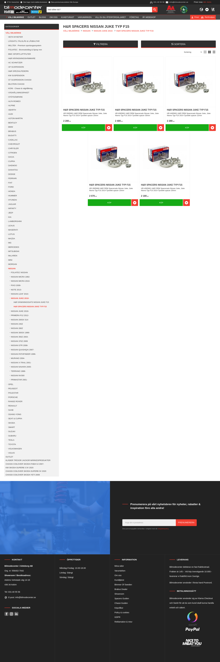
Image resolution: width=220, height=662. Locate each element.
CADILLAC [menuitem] (13, 140)
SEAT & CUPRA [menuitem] (15, 419)
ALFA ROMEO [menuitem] (14, 101)
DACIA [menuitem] (11, 157)
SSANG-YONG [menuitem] (14, 414)
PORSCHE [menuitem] (13, 397)
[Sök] (155, 9)
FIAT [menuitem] (10, 183)
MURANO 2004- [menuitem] (18, 358)
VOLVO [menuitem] (11, 453)
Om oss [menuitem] (53, 17)
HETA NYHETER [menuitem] (15, 37)
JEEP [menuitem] (10, 213)
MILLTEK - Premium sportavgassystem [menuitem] (24, 45)
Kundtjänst (119, 580)
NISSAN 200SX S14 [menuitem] (19, 320)
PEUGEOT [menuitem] (13, 388)
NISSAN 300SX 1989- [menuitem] (20, 333)
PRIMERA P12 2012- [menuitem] (20, 315)
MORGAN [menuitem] (12, 264)
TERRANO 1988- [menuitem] (18, 371)
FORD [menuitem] (11, 187)
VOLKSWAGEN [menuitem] (15, 449)
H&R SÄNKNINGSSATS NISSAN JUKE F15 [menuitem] (31, 302)
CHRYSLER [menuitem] (13, 148)
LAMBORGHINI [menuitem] (15, 221)
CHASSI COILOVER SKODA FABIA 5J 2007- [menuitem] (25, 464)
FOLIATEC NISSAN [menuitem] (19, 272)
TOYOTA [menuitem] (12, 444)
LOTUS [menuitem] (11, 234)
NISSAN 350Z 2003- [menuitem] (19, 337)
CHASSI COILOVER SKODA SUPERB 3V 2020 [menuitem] (26, 471)
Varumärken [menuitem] (84, 17)
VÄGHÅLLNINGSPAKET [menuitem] (18, 93)
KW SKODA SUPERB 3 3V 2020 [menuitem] (19, 468)
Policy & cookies (121, 612)
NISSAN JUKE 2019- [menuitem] (20, 311)
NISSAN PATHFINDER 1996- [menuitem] (23, 354)
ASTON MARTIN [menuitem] (15, 118)
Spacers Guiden (121, 598)
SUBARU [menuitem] (12, 436)
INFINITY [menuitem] (12, 208)
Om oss (118, 575)
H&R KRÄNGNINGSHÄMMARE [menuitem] (21, 58)
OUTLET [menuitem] (31, 17)
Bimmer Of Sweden (123, 584)
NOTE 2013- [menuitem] (16, 290)
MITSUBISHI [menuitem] (13, 251)
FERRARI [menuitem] (12, 178)
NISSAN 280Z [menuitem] (17, 328)
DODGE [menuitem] (11, 174)
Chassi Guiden (121, 603)
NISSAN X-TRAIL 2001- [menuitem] (21, 363)
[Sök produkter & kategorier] (99, 9)
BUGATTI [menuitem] (12, 135)
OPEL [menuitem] (10, 384)
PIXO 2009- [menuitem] (16, 285)
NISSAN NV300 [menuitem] (17, 375)
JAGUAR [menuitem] (12, 204)
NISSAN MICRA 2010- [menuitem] (20, 281)
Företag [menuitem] (134, 17)
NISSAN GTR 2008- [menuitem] (19, 345)
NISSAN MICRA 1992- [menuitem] (20, 277)
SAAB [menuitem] (10, 410)
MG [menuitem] (9, 243)
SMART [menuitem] (11, 427)
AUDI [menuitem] (10, 114)
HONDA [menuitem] (11, 191)
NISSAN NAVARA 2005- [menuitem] (21, 367)
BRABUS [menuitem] (12, 131)
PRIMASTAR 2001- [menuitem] (19, 380)
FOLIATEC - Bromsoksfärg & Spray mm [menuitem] (25, 50)
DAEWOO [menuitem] (12, 165)
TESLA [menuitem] (11, 440)
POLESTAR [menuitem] (13, 393)
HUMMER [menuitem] (12, 196)
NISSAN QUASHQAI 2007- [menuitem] (22, 350)
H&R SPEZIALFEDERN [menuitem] (18, 71)
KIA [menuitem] (9, 217)
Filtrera (102, 44)
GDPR (117, 617)
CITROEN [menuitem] (12, 153)
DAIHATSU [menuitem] (13, 170)
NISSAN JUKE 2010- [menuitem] (20, 298)
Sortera (180, 44)
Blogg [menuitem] (42, 17)
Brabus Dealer (120, 589)
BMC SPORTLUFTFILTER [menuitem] (19, 54)
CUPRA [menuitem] (11, 161)
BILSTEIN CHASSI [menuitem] (16, 84)
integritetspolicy (163, 529)
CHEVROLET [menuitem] (14, 144)
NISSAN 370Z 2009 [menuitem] (19, 341)
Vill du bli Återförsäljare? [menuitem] (110, 17)
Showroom (119, 594)
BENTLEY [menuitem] (12, 123)
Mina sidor (119, 566)
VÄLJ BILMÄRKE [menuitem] (16, 17)
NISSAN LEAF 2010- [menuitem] (20, 294)
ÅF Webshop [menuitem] (149, 17)
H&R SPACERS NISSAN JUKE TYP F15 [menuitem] (30, 306)
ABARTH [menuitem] (12, 110)
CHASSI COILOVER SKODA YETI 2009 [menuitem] (23, 475)
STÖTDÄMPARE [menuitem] (15, 97)
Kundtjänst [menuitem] (67, 17)
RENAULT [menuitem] (12, 406)
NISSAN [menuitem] (11, 268)
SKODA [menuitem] (11, 423)
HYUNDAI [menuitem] (12, 200)
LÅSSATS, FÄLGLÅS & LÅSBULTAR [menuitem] (24, 41)
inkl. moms (207, 2)
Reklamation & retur (123, 622)
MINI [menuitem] (10, 260)
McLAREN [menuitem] (12, 256)
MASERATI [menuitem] (13, 230)
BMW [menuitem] (10, 127)
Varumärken (119, 571)
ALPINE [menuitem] (11, 105)
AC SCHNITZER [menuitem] (15, 63)
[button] (207, 9)
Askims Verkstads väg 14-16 (17, 580)
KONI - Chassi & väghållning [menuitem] (20, 88)
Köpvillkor (118, 608)
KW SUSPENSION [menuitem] (16, 75)
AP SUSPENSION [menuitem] (16, 67)
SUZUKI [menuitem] (11, 431)
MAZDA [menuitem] (11, 238)
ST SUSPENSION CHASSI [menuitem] (19, 80)
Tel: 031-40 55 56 (12, 592)
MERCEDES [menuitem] (13, 247)
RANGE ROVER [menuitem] (15, 401)
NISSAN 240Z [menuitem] (17, 324)
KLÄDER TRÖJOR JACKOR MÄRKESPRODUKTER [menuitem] (28, 460)
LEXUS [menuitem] (11, 226)
